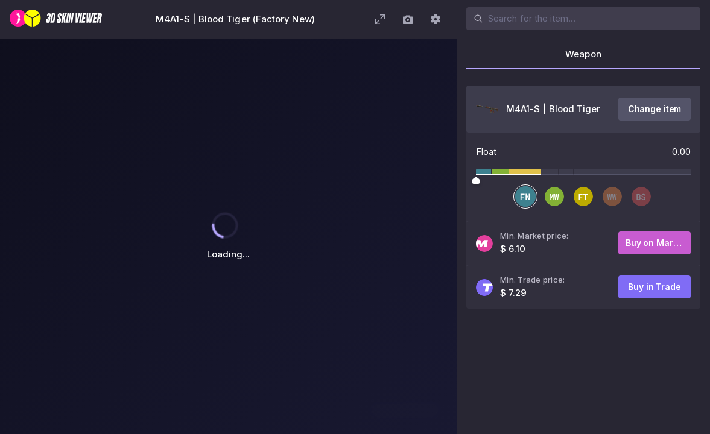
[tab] (583, 58)
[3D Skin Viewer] (56, 19)
